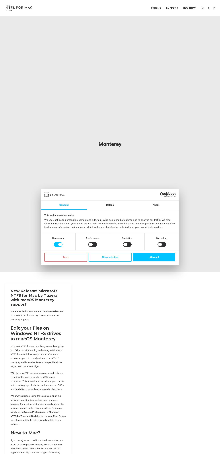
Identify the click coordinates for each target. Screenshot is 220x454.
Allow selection (110, 257)
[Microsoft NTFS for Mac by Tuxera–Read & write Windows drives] (19, 8)
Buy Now (189, 8)
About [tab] (156, 205)
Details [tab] (110, 205)
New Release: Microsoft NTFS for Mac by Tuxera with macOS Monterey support (34, 294)
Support (172, 8)
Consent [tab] (64, 205)
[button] (203, 8)
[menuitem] (156, 8)
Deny (66, 257)
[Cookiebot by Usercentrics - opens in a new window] (162, 194)
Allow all (154, 257)
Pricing (156, 8)
